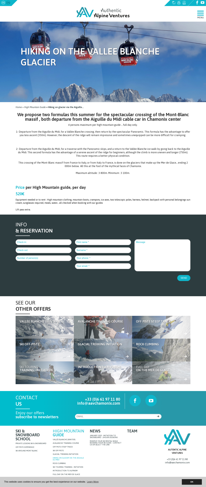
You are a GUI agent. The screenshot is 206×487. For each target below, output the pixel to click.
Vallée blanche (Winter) (64, 440)
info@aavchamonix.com (30, 2)
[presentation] (37, 280)
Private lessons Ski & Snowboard (31, 444)
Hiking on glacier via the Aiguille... (66, 107)
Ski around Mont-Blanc (27, 451)
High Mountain (68, 433)
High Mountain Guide (35, 107)
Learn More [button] (93, 482)
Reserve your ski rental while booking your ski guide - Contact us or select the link (105, 443)
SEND (184, 277)
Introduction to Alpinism (65, 471)
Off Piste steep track (63, 447)
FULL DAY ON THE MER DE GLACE (66, 475)
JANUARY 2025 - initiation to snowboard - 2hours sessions (104, 437)
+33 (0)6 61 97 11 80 (102, 399)
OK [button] (191, 482)
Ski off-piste (58, 451)
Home (19, 107)
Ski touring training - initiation (68, 467)
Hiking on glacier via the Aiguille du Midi (68, 459)
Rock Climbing (59, 464)
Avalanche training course (66, 443)
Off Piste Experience (25, 447)
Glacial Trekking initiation (65, 454)
